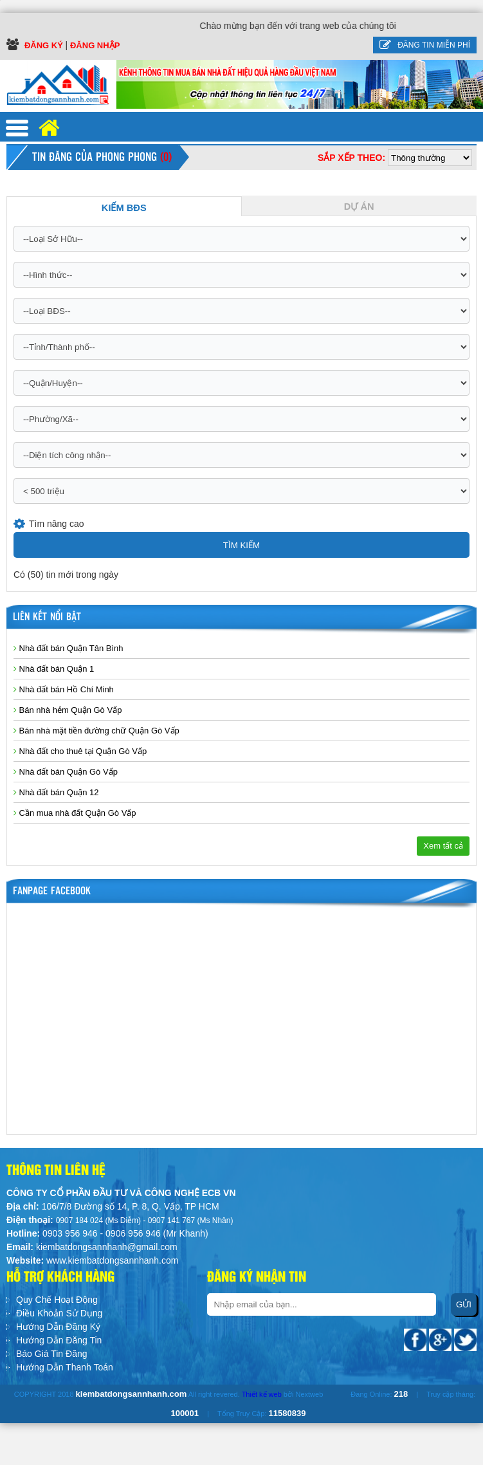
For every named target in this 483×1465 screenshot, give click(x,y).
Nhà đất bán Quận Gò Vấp (66, 772)
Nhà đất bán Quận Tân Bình (68, 648)
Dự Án (359, 206)
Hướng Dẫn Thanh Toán (64, 1367)
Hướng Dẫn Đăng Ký (58, 1327)
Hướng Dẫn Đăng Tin (59, 1340)
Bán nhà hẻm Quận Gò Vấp (68, 710)
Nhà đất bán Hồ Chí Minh (64, 689)
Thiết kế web (262, 1394)
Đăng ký (45, 45)
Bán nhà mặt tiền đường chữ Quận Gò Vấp (96, 730)
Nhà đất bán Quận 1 (54, 669)
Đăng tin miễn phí (424, 45)
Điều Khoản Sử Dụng (59, 1313)
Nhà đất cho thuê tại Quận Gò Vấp (80, 751)
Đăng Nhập (95, 45)
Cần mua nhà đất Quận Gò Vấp (75, 813)
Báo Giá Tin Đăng (51, 1354)
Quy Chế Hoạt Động (57, 1300)
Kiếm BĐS (124, 208)
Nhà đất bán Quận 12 (56, 792)
